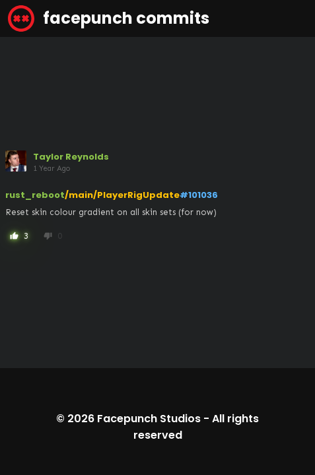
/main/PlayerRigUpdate (122, 195)
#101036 (199, 195)
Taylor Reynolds (71, 156)
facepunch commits (108, 18)
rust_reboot (35, 195)
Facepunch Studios (149, 418)
